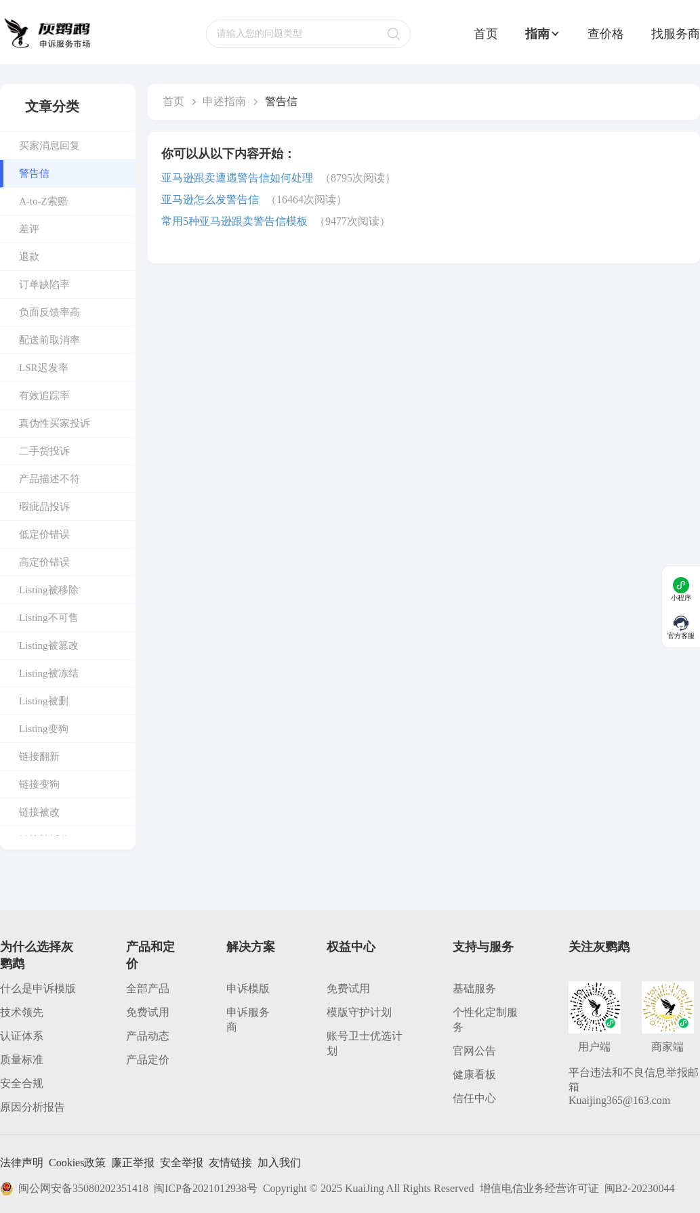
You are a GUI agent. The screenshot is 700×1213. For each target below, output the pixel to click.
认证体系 (21, 1036)
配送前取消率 (49, 340)
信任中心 (474, 1098)
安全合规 (21, 1083)
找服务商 (675, 34)
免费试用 (147, 1012)
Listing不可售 (49, 617)
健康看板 (474, 1074)
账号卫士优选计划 (365, 1043)
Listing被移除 (49, 589)
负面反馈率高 (49, 312)
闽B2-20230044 (639, 1188)
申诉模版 (248, 988)
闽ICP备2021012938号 (206, 1188)
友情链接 (230, 1162)
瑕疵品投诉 (44, 506)
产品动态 (147, 1036)
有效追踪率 (44, 395)
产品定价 (147, 1059)
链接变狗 (39, 784)
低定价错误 (44, 534)
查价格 (606, 34)
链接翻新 (39, 756)
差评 (29, 229)
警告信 (34, 173)
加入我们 (279, 1162)
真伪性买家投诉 (54, 423)
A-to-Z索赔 (43, 201)
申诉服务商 (248, 1019)
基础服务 (474, 988)
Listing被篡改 (49, 645)
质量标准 (21, 1059)
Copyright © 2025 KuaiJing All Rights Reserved (368, 1188)
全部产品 (147, 988)
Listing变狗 (43, 728)
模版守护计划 (359, 1012)
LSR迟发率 (43, 367)
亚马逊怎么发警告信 (210, 199)
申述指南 (224, 101)
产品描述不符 (49, 478)
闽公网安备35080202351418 (74, 1188)
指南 (542, 34)
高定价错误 (44, 562)
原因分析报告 (32, 1107)
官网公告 (474, 1051)
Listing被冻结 (49, 673)
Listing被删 (43, 701)
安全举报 (181, 1162)
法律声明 (21, 1162)
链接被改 (39, 812)
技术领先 (21, 1012)
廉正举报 (133, 1162)
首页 (486, 34)
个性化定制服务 (485, 1019)
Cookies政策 (77, 1162)
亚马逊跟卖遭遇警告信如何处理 (237, 178)
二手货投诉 (44, 451)
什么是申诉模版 (38, 988)
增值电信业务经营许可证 (539, 1188)
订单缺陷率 (44, 284)
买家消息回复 (49, 145)
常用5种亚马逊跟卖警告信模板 (234, 221)
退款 (29, 256)
